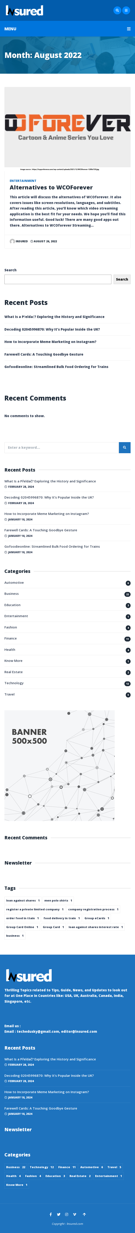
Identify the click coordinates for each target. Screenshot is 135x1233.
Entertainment (23, 181)
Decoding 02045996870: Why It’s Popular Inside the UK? (52, 329)
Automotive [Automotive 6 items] (91, 1167)
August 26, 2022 (43, 241)
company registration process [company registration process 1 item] (93, 909)
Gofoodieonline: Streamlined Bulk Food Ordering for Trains (56, 366)
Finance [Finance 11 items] (67, 1167)
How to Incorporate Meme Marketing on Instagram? (50, 341)
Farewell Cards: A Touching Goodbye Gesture (43, 354)
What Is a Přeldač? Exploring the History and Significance (54, 316)
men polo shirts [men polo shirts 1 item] (58, 900)
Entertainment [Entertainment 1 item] (108, 1176)
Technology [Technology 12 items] (42, 1167)
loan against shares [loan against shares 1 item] (23, 900)
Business (11, 593)
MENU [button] (67, 28)
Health (9, 649)
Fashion (10, 627)
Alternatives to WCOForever (51, 187)
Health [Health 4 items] (13, 1176)
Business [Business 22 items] (15, 1167)
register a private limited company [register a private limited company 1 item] (35, 909)
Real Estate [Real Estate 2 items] (79, 1176)
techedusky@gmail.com (38, 1031)
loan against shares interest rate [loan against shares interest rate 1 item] (96, 927)
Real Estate (13, 672)
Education (12, 605)
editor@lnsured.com (79, 1031)
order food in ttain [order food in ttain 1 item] (22, 918)
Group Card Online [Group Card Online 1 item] (22, 927)
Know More (13, 660)
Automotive (14, 582)
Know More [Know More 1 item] (16, 1185)
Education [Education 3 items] (55, 1176)
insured (19, 241)
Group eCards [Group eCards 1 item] (96, 918)
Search (10, 270)
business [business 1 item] (15, 936)
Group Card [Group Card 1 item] (53, 927)
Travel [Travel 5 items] (114, 1167)
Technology (14, 683)
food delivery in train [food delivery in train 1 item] (61, 918)
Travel (9, 694)
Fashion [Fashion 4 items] (33, 1176)
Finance (10, 638)
